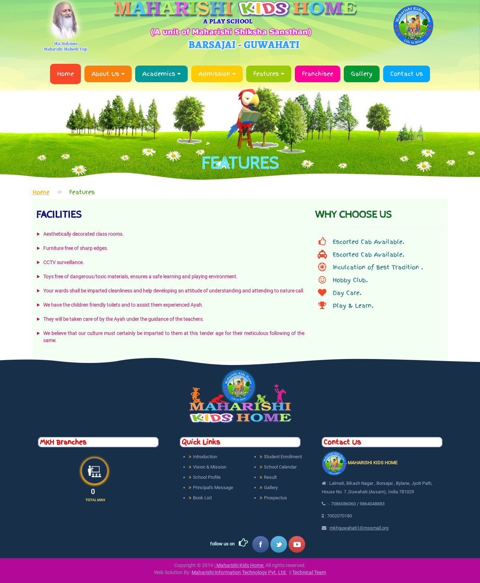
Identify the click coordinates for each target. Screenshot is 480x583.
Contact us (406, 73)
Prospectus (275, 497)
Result (270, 477)
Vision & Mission (209, 467)
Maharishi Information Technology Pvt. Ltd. (239, 572)
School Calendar (280, 467)
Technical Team (309, 572)
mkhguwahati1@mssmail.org (359, 528)
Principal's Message (213, 487)
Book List (202, 497)
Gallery (362, 73)
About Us (108, 73)
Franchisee (317, 73)
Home (65, 73)
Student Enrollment (283, 456)
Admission (217, 73)
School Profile (207, 477)
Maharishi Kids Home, (239, 565)
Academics (161, 73)
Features (268, 73)
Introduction (205, 456)
